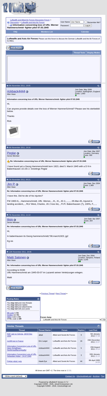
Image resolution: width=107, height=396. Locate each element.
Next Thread (61, 293)
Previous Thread (48, 293)
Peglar (11, 153)
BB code (10, 313)
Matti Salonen (16, 257)
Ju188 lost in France (15, 341)
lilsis (10, 219)
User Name (65, 22)
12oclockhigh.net (83, 376)
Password (65, 25)
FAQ (15, 32)
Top (102, 376)
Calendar (85, 32)
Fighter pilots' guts (14, 361)
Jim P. (11, 184)
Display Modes (93, 53)
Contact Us (70, 376)
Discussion (14, 22)
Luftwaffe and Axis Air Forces (33, 22)
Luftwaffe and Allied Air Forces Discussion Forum (30, 20)
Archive (96, 376)
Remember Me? (92, 22)
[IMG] (9, 317)
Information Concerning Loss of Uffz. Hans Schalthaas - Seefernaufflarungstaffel (21, 348)
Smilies (10, 315)
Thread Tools (79, 53)
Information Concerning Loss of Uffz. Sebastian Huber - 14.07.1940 (21, 355)
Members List (47, 32)
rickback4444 (16, 91)
